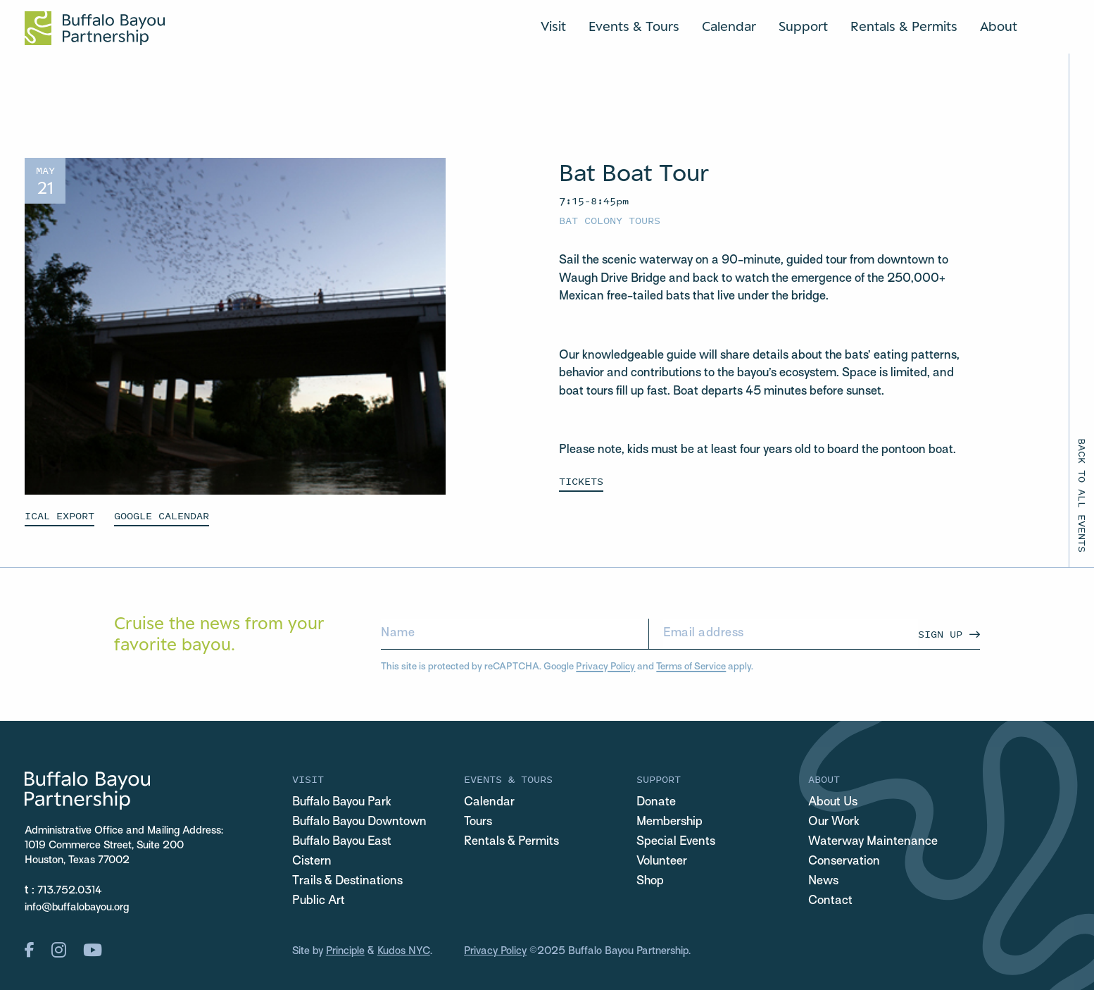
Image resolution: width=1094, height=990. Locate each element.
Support (803, 26)
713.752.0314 (69, 891)
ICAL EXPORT (59, 515)
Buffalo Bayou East (341, 842)
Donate (656, 802)
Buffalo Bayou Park (341, 802)
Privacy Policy (605, 667)
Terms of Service (691, 667)
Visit (553, 26)
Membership (669, 822)
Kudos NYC (403, 951)
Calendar (729, 26)
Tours (478, 822)
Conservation (844, 861)
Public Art (318, 901)
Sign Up (940, 633)
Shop (650, 881)
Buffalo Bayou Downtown (359, 822)
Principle (345, 951)
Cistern (312, 861)
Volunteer (661, 861)
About (998, 26)
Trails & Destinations (347, 881)
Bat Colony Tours (609, 220)
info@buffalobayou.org (77, 907)
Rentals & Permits (903, 26)
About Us (832, 802)
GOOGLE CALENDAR (161, 515)
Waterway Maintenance (873, 842)
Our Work (834, 822)
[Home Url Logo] (95, 28)
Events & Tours (634, 26)
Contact (830, 901)
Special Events (675, 842)
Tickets (581, 481)
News (823, 881)
